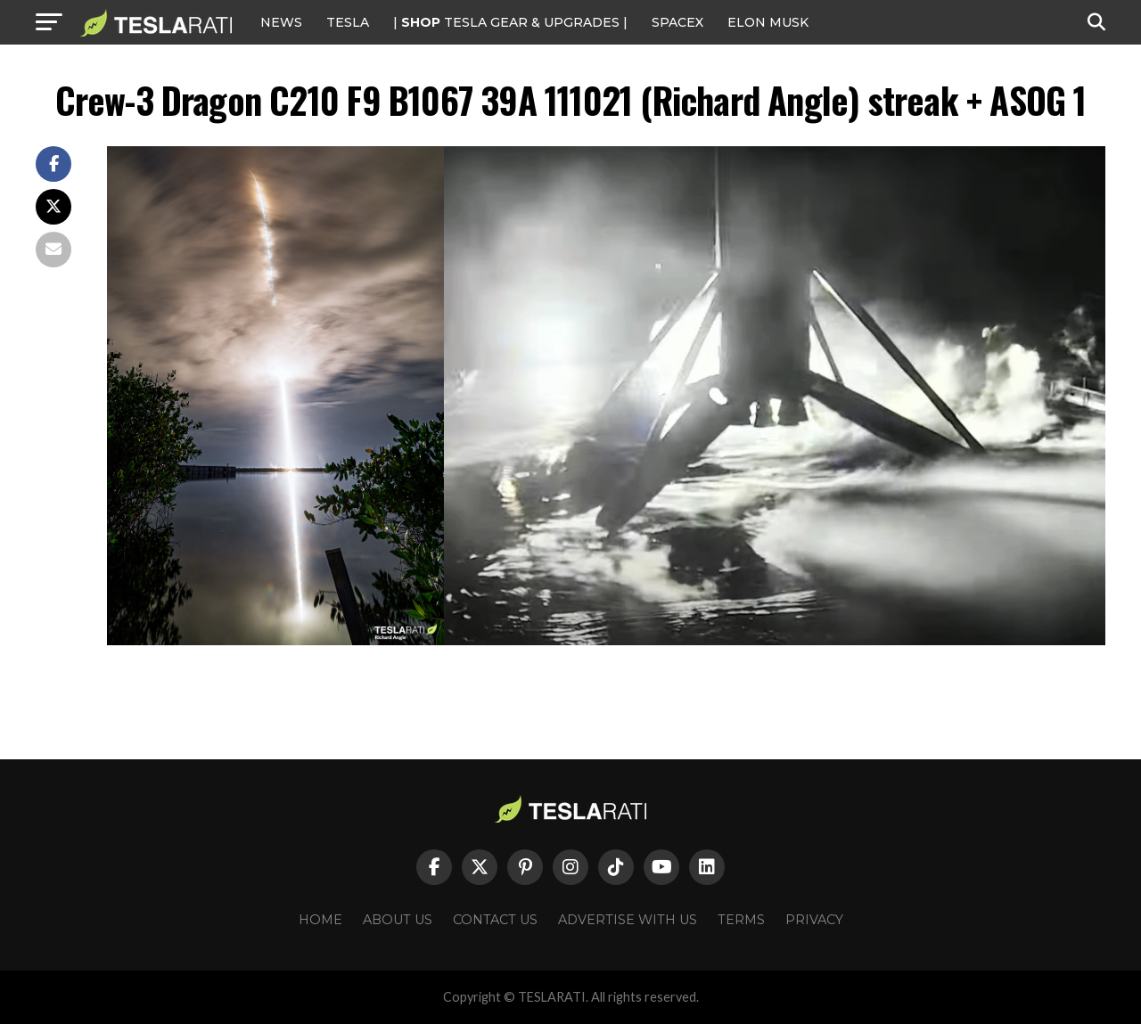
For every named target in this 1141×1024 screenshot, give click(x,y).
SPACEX (677, 22)
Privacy (814, 920)
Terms (741, 920)
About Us (397, 920)
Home (320, 920)
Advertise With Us (627, 920)
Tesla (347, 22)
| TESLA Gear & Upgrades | (510, 22)
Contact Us (495, 920)
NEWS (281, 22)
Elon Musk (768, 22)
